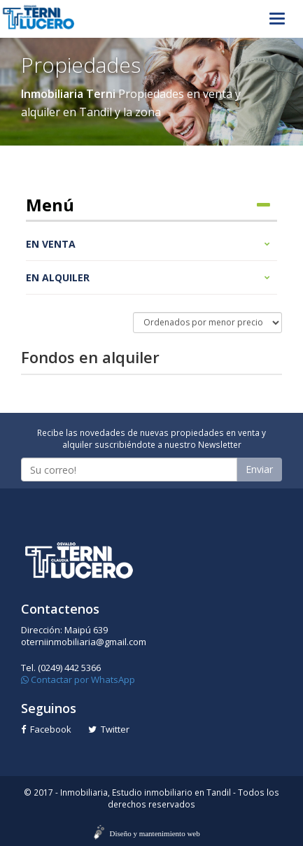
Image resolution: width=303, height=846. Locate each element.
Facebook (46, 729)
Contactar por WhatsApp (78, 679)
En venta (148, 244)
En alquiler (148, 277)
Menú (148, 205)
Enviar (259, 469)
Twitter (108, 729)
